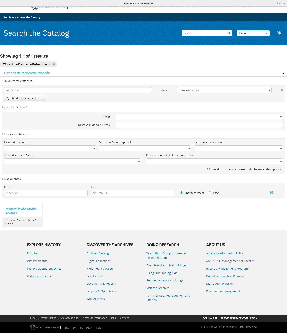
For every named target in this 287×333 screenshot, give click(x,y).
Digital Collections (99, 261)
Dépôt (106, 117)
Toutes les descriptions (265, 169)
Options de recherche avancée (27, 73)
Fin (93, 187)
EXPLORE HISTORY (120, 6)
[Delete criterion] (277, 89)
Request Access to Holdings (164, 280)
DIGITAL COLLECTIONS (152, 6)
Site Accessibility (69, 318)
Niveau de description (17, 142)
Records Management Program (227, 268)
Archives (8, 17)
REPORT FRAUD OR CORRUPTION (239, 318)
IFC (81, 327)
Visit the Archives (157, 288)
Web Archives (96, 299)
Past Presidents (37, 261)
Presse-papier (279, 33)
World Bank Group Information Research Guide (167, 255)
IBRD (66, 327)
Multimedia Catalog (100, 268)
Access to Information (95, 318)
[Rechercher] (229, 33)
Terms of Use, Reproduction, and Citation (168, 298)
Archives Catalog (98, 253)
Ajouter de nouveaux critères (26, 98)
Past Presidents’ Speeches (44, 268)
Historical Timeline (39, 276)
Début (8, 187)
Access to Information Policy (225, 253)
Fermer (281, 3)
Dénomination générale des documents (169, 155)
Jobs (113, 318)
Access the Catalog (29, 17)
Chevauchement (192, 193)
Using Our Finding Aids (161, 273)
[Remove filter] (54, 64)
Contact (124, 318)
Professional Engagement (223, 291)
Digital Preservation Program (225, 276)
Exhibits (32, 253)
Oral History (95, 276)
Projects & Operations (101, 291)
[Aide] (267, 193)
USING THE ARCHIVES (218, 6)
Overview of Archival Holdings (166, 265)
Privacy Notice (48, 318)
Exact (214, 193)
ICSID (98, 327)
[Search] (207, 33)
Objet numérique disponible (115, 142)
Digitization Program (220, 283)
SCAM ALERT (210, 318)
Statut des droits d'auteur (19, 155)
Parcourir (253, 33)
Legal (33, 318)
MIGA (89, 327)
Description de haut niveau (94, 125)
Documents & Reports (101, 283)
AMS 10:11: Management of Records (230, 261)
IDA (74, 327)
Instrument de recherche (208, 142)
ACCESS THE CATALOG (185, 6)
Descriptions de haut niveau (226, 169)
